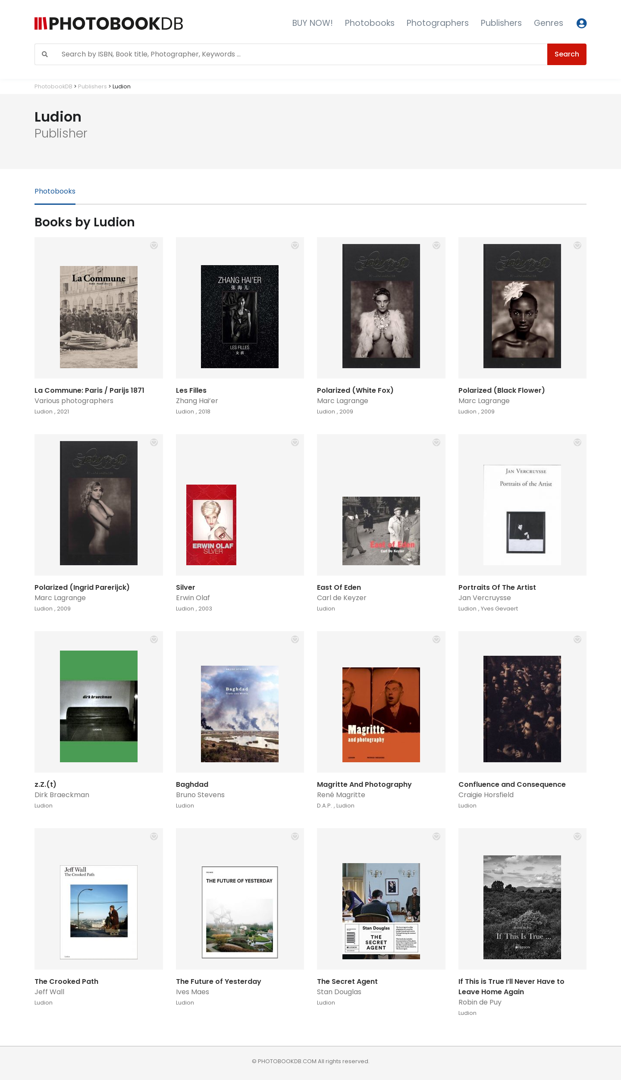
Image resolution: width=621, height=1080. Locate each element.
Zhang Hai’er (197, 401)
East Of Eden (339, 587)
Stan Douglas (339, 992)
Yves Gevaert (499, 608)
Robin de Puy (480, 1002)
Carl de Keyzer (342, 598)
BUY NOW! (312, 23)
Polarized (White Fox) (355, 390)
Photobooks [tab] (54, 191)
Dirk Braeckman (61, 795)
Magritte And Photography (364, 784)
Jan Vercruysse (484, 598)
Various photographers (73, 401)
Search (567, 54)
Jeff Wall (49, 992)
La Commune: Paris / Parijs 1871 (89, 390)
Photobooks (370, 23)
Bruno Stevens (200, 795)
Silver (185, 587)
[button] (154, 245)
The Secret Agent (347, 981)
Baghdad (192, 784)
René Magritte (341, 795)
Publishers (501, 23)
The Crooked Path (66, 981)
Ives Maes (192, 992)
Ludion (43, 411)
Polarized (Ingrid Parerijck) (82, 587)
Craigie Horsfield (486, 795)
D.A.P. (324, 805)
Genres (548, 23)
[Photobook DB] (136, 23)
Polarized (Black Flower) (501, 390)
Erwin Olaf (193, 598)
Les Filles (191, 390)
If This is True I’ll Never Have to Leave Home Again (511, 987)
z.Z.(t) (45, 784)
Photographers (438, 23)
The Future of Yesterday (218, 981)
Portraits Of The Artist (497, 587)
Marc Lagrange (342, 401)
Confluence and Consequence (512, 784)
